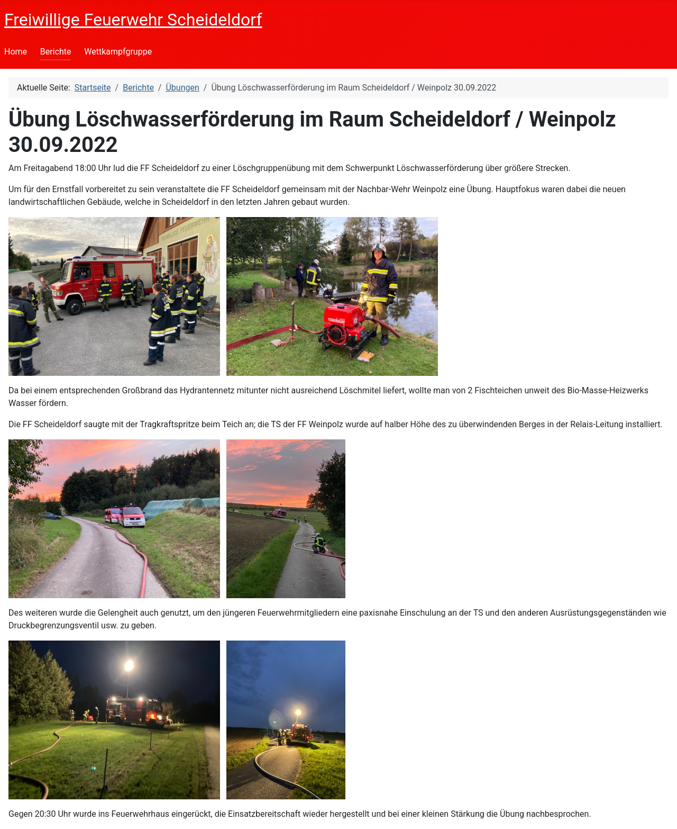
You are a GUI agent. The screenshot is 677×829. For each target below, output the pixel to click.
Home (15, 52)
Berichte (55, 52)
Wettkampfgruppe (118, 52)
